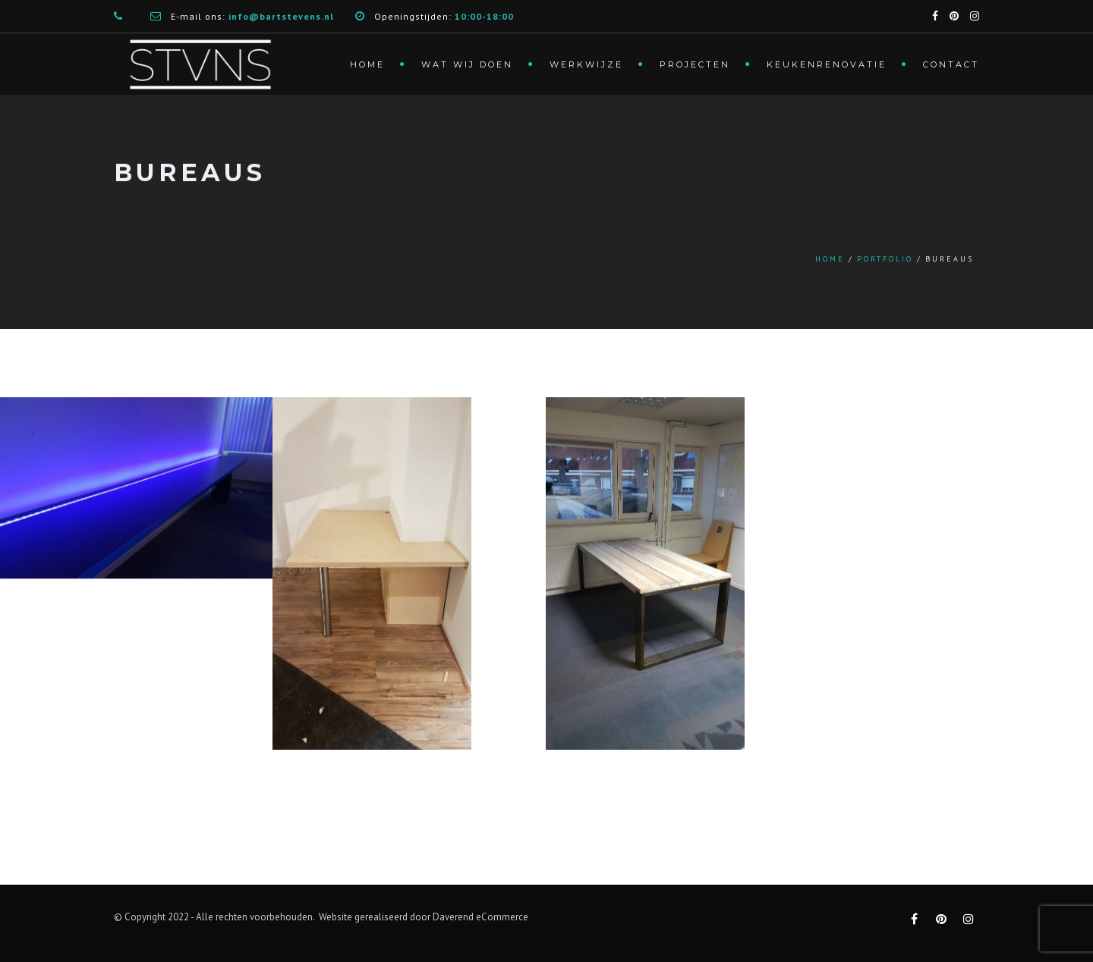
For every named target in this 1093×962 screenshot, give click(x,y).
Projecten (695, 64)
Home (367, 64)
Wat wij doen (467, 64)
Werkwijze (586, 64)
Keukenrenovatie (827, 64)
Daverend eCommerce (480, 916)
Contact (951, 64)
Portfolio (885, 259)
